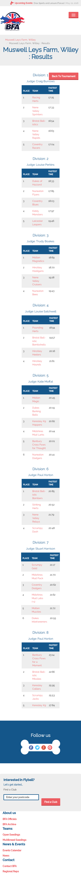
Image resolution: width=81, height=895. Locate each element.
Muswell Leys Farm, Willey (20, 39)
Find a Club (50, 802)
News (6, 855)
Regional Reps (11, 871)
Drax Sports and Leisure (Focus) (49, 3)
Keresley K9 (39, 705)
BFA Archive (9, 824)
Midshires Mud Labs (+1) (37, 598)
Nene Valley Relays (36, 518)
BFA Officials (10, 819)
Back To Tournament (63, 76)
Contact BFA (10, 866)
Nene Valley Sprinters (37, 111)
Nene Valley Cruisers (37, 281)
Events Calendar (12, 850)
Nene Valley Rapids (36, 134)
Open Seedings (11, 834)
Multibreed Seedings (14, 840)
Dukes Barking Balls (36, 411)
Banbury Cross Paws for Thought (39, 445)
